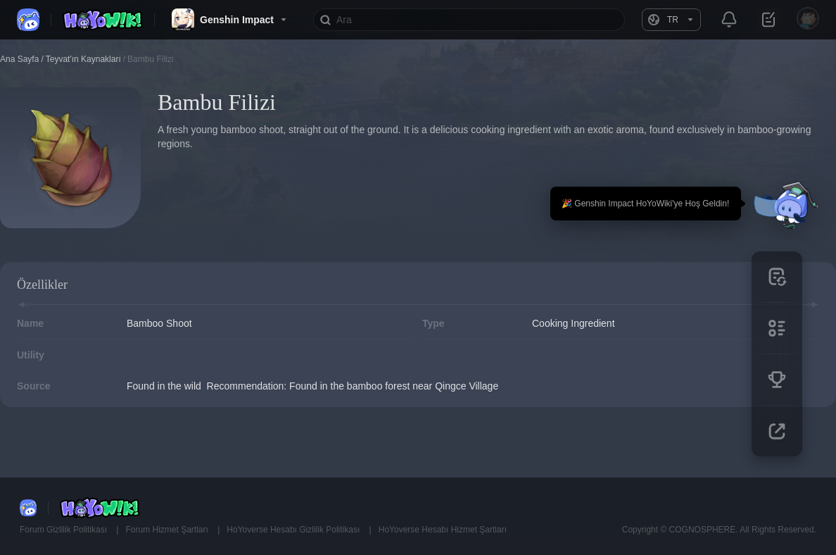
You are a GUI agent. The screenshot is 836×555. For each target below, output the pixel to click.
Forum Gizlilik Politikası (64, 530)
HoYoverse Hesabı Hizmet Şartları (443, 530)
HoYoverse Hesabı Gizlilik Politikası (294, 530)
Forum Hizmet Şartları (167, 530)
